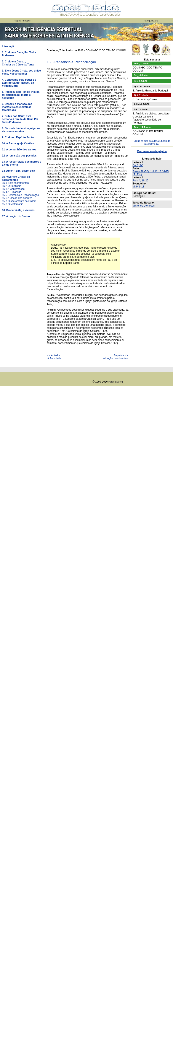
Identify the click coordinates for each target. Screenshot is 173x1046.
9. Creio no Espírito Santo (18, 137)
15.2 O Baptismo (11, 185)
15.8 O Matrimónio (12, 204)
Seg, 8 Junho (141, 75)
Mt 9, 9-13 (138, 186)
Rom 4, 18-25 (140, 180)
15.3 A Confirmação (13, 189)
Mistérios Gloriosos (144, 205)
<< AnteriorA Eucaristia (54, 357)
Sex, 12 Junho (142, 104)
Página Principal (22, 20)
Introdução (8, 46)
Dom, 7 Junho (141, 63)
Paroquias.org (151, 20)
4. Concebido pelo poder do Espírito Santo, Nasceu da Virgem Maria (19, 82)
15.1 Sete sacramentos (15, 182)
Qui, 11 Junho (141, 95)
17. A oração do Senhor (16, 216)
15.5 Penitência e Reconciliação (20, 195)
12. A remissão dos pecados (19, 155)
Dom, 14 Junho (142, 127)
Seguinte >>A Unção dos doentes (115, 357)
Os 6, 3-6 (138, 165)
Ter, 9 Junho (140, 81)
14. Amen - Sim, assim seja (18, 170)
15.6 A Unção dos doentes (17, 198)
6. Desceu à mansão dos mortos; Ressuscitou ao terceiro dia (17, 107)
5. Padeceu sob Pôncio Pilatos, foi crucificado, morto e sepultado (21, 94)
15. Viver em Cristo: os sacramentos (16, 178)
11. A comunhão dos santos (19, 149)
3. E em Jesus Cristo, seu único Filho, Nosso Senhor (21, 72)
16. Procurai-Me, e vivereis (18, 210)
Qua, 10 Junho (142, 86)
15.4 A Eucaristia (11, 192)
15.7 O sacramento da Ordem (19, 201)
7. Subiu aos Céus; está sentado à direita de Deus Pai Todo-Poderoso (20, 119)
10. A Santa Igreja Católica (18, 143)
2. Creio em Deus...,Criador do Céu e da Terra (18, 63)
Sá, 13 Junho (141, 109)
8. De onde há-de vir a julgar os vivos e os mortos (21, 130)
